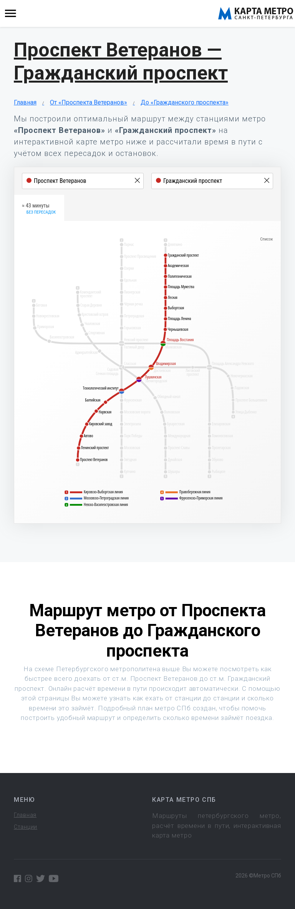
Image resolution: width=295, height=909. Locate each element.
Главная (25, 102)
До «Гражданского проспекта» (185, 102)
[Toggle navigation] (10, 13)
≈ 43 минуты (39, 209)
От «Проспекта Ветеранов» (88, 102)
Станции (25, 827)
